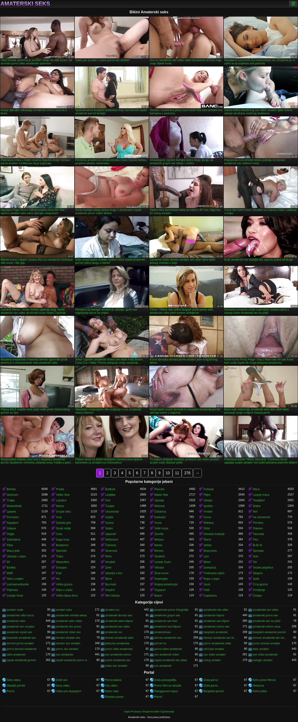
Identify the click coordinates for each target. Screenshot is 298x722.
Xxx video (111, 685)
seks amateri (261, 649)
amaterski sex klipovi (216, 621)
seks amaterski (16, 654)
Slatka (257, 506)
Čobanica (160, 511)
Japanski (110, 534)
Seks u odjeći (15, 578)
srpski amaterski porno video (73, 660)
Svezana (61, 567)
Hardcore (12, 494)
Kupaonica (210, 595)
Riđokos (208, 522)
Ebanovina (210, 550)
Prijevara (12, 590)
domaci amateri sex (68, 637)
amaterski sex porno (68, 626)
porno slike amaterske (118, 649)
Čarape (109, 506)
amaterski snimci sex (216, 626)
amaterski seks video (69, 621)
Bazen (158, 595)
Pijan (10, 545)
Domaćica (209, 567)
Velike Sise (63, 494)
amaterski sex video (117, 626)
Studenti (159, 556)
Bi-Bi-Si (257, 545)
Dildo (206, 528)
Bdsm (207, 562)
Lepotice (61, 500)
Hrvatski (110, 562)
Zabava (11, 528)
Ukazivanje (112, 511)
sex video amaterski (265, 654)
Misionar (159, 506)
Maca (256, 489)
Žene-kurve (161, 573)
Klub (58, 573)
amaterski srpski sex (19, 632)
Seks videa (13, 680)
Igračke (208, 506)
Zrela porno (210, 680)
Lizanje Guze (162, 562)
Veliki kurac (161, 528)
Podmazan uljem (213, 573)
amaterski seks (16, 621)
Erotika (11, 567)
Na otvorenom (261, 517)
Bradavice (62, 545)
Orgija (10, 534)
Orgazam (160, 590)
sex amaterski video (166, 654)
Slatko (109, 528)
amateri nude (15, 609)
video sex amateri (116, 665)
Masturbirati (14, 506)
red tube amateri (213, 649)
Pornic (11, 691)
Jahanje (159, 500)
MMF (10, 573)
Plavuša (159, 489)
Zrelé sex (61, 680)
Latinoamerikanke (18, 584)
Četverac (110, 545)
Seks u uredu (64, 590)
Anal (58, 517)
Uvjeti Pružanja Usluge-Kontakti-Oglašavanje (149, 711)
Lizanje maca (261, 494)
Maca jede (13, 550)
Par (255, 562)
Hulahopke (161, 578)
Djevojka (258, 550)
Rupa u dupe (211, 578)
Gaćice (109, 522)
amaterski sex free (165, 621)
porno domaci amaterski (22, 649)
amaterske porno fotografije (171, 609)
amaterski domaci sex (118, 615)
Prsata (60, 489)
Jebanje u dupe (16, 556)
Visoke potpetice (263, 567)
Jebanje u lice (113, 573)
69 (8, 562)
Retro (108, 556)
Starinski (61, 550)
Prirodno (258, 522)
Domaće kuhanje (213, 534)
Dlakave (258, 528)
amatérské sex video (265, 609)
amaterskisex (162, 632)
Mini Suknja (112, 595)
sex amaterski (64, 654)
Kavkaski (160, 517)
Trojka (10, 500)
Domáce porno (114, 696)
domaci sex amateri (68, 643)
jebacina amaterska (117, 643)
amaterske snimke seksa (71, 615)
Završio (158, 534)
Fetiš (206, 590)
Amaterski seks (25, 4)
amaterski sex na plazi (20, 626)
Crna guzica (260, 584)
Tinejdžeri (259, 500)
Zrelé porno (210, 685)
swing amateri (212, 660)
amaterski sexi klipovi (167, 626)
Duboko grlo (63, 522)
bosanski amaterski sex (21, 637)
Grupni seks (63, 511)
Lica (206, 556)
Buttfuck (110, 489)
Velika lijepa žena (67, 595)
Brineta (11, 489)
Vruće (158, 522)
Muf (255, 511)
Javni (206, 584)
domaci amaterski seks (119, 637)
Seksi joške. (260, 691)
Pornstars (13, 517)
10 (168, 473)
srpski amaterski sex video (170, 660)
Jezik (256, 578)
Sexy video (63, 685)
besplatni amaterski (215, 632)
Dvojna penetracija (165, 584)
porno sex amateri (67, 649)
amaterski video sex (68, 632)
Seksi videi (112, 691)
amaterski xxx (113, 632)
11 (177, 473)
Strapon (258, 573)
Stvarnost (111, 550)
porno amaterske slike (217, 643)
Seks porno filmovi (264, 680)
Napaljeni (12, 522)
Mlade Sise (161, 494)
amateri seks (64, 609)
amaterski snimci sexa (266, 626)
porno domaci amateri (266, 643)
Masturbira (62, 562)
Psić (108, 500)
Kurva (207, 517)
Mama (60, 506)
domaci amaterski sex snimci (270, 637)
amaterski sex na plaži (267, 621)
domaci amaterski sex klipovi (220, 637)
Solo (255, 556)
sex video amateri (214, 654)
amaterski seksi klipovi (119, 621)
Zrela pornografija (165, 680)
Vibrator (159, 567)
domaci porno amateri (20, 643)
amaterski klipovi (213, 615)
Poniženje (259, 590)
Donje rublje (63, 528)
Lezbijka (110, 494)
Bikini (108, 578)
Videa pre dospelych (68, 691)
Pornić (158, 696)
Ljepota (11, 511)
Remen (158, 550)
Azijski (109, 517)
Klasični (110, 590)
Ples (255, 539)
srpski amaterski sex (118, 660)
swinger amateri (263, 660)
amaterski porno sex (265, 615)
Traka (59, 556)
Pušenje (208, 489)
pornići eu (160, 643)
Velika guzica (64, 584)
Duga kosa (62, 539)
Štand (207, 539)
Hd (57, 578)
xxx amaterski (162, 665)
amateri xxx (112, 609)
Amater (208, 511)
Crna (59, 534)
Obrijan (208, 500)
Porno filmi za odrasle (167, 685)
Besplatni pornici (213, 691)
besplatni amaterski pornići (269, 632)
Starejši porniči (16, 685)
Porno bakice (113, 680)
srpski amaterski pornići (21, 660)
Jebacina (258, 685)
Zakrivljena (13, 539)
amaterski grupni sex (167, 615)
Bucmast (110, 584)
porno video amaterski (168, 649)
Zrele (108, 567)
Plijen (206, 494)
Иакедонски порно (166, 691)
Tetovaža (258, 534)
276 (187, 473)
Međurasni (111, 539)
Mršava (158, 539)
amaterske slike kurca (20, 615)
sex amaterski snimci (118, 654)
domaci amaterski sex (167, 637)
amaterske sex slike (215, 609)
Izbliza (207, 545)
